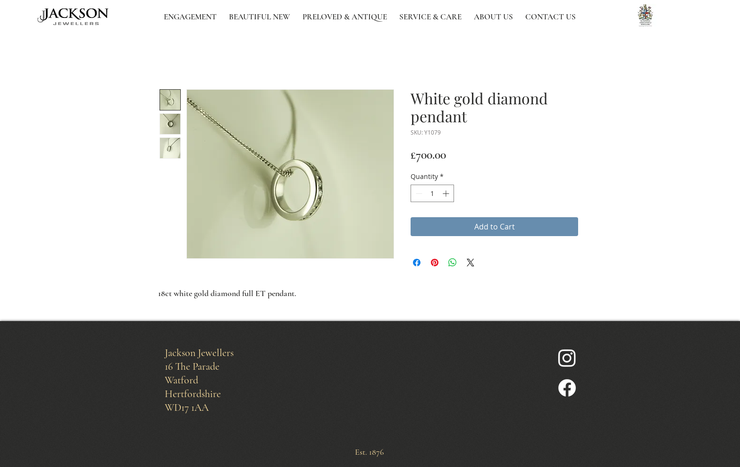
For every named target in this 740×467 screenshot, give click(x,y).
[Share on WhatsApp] (452, 262)
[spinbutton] (432, 193)
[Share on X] (470, 262)
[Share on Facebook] (416, 262)
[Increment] (447, 193)
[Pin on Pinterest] (434, 262)
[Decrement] (418, 193)
